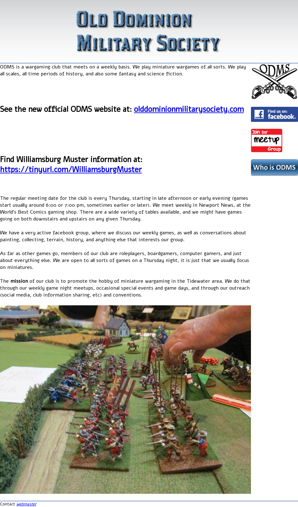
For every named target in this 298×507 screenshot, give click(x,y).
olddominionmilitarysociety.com (189, 109)
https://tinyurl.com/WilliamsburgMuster (71, 170)
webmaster (26, 504)
